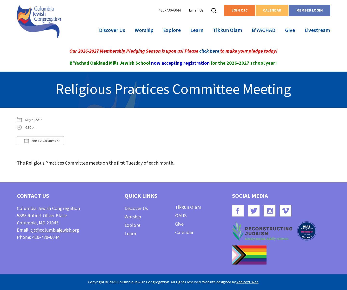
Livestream (317, 30)
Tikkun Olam (227, 30)
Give (290, 30)
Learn (196, 30)
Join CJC (239, 10)
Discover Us (112, 30)
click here (209, 51)
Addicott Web (247, 282)
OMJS (181, 215)
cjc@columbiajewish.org (54, 230)
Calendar (272, 10)
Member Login (309, 10)
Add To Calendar (40, 140)
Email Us (196, 10)
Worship (144, 30)
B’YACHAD (263, 30)
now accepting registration (180, 63)
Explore (172, 30)
